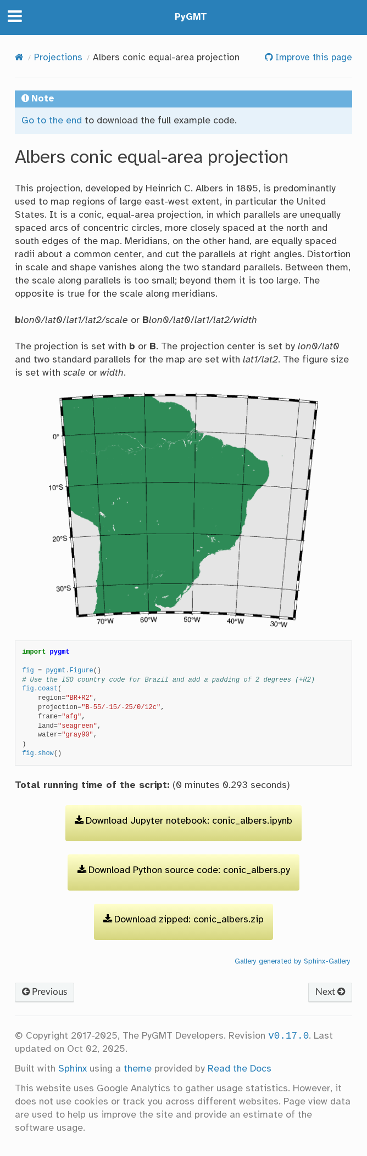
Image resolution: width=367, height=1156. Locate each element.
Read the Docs (239, 1069)
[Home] (19, 58)
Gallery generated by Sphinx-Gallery (293, 961)
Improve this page (312, 58)
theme (138, 1069)
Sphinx (72, 1069)
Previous (44, 991)
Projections (58, 58)
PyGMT (191, 17)
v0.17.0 (288, 1035)
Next (330, 991)
